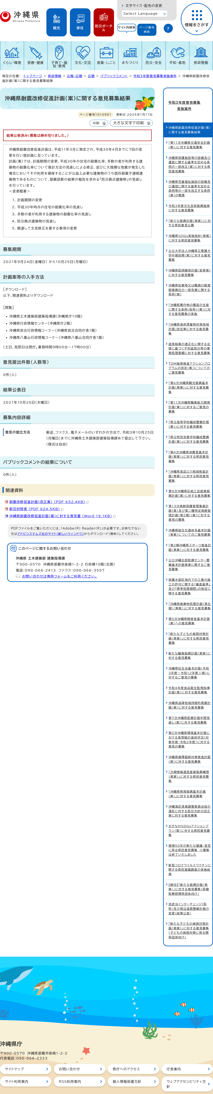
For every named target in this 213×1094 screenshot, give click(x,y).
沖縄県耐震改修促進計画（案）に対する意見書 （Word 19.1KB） (62, 516)
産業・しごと (106, 62)
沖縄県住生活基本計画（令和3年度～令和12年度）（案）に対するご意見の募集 (189, 659)
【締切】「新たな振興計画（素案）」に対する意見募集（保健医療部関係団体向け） (188, 875)
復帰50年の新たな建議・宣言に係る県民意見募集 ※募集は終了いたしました (189, 836)
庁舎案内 (174, 1055)
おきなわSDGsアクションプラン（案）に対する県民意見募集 (189, 817)
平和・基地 (177, 62)
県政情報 (201, 62)
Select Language (140, 13)
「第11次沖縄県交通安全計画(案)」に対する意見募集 (189, 131)
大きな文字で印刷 (128, 123)
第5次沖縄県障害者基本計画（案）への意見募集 (189, 607)
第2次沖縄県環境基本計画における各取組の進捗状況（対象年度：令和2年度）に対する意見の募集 (189, 726)
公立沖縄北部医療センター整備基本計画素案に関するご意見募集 (189, 551)
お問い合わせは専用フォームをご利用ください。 (59, 576)
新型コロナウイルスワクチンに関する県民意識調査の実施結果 (189, 856)
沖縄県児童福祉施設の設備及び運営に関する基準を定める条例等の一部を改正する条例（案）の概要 (189, 175)
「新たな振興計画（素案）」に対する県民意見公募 (189, 209)
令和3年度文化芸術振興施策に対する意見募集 (189, 194)
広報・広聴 (74, 76)
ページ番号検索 (147, 29)
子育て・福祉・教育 (59, 64)
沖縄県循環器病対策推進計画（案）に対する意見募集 (189, 745)
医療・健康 (35, 62)
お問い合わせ (69, 1055)
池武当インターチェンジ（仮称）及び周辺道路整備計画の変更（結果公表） (188, 895)
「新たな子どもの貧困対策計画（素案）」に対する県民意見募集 (188, 625)
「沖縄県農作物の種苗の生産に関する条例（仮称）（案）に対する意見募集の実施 (189, 296)
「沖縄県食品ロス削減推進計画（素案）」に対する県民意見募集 (188, 462)
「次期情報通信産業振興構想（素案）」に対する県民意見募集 (188, 763)
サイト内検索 (127, 27)
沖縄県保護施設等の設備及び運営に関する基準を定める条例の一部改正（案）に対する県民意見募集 (189, 151)
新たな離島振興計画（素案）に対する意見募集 (189, 642)
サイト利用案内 (16, 1067)
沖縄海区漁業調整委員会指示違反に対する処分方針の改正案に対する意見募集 (189, 797)
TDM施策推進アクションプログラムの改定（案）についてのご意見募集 (189, 354)
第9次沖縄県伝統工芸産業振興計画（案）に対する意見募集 (189, 480)
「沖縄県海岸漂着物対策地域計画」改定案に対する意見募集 (188, 315)
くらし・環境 (12, 62)
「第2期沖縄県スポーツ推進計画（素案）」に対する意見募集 (189, 534)
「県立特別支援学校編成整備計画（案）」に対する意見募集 (188, 426)
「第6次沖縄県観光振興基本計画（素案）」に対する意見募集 (188, 374)
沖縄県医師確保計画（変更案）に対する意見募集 (189, 259)
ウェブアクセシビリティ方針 (186, 1070)
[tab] (126, 30)
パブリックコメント (114, 76)
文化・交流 (83, 62)
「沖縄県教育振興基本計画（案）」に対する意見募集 (187, 780)
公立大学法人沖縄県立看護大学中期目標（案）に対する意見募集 (189, 242)
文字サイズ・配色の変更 (143, 5)
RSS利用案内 (70, 1067)
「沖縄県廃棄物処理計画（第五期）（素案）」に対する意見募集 (189, 592)
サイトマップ (14, 1055)
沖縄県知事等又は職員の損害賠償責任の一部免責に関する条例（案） (189, 276)
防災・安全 (154, 62)
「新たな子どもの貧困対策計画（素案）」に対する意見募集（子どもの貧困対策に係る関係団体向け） (188, 917)
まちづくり (130, 62)
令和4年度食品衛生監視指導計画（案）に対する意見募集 (189, 676)
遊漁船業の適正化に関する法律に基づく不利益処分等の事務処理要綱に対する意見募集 (189, 335)
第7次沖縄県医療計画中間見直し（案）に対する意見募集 (189, 707)
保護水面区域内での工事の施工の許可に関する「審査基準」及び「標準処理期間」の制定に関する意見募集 (189, 573)
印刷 (96, 123)
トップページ (33, 76)
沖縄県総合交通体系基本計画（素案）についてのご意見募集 (189, 519)
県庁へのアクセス (126, 1055)
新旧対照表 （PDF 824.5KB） (36, 509)
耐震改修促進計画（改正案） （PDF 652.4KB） (49, 502)
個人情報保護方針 (127, 1067)
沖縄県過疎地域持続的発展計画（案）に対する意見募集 (189, 692)
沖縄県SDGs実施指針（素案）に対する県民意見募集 (189, 224)
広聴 (91, 76)
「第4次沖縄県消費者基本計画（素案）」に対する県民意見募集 (188, 443)
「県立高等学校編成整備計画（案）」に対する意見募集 (188, 411)
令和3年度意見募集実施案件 (155, 76)
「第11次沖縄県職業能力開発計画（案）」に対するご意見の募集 (189, 393)
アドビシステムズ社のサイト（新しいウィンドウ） (50, 533)
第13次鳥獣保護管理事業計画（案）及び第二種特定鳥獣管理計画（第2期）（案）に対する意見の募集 (189, 499)
